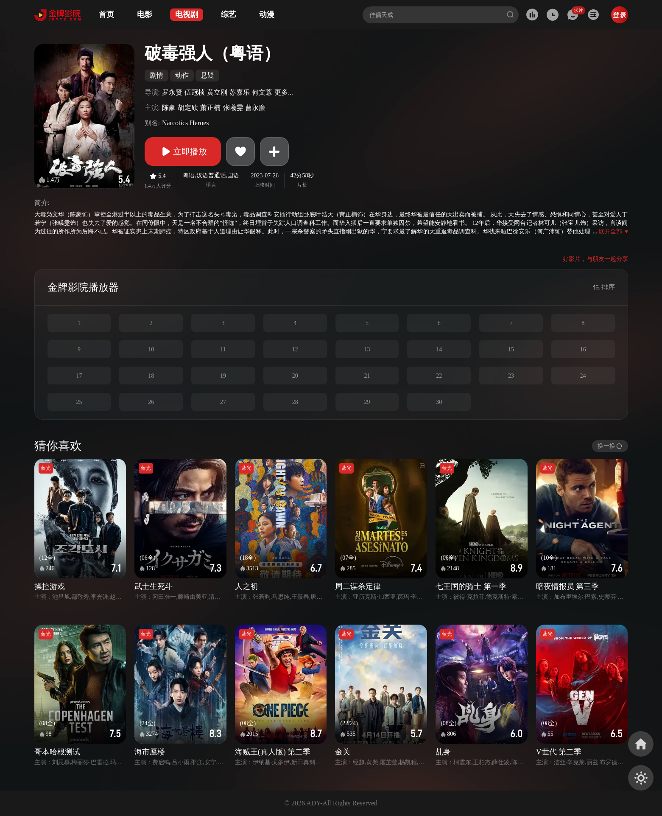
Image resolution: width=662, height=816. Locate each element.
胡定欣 (188, 107)
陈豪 (169, 107)
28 (295, 402)
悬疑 (207, 75)
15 (511, 349)
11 (223, 349)
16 (583, 349)
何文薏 (262, 92)
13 (367, 349)
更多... (283, 92)
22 (439, 376)
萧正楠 (210, 107)
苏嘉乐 (239, 92)
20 (295, 376)
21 (367, 376)
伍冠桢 (194, 92)
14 (439, 349)
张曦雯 (233, 107)
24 (583, 376)
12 (295, 349)
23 (511, 376)
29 (367, 402)
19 (223, 376)
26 (151, 402)
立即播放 (183, 151)
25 (79, 402)
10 (151, 349)
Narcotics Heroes (185, 122)
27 (223, 402)
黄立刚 (217, 92)
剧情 (156, 75)
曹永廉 (255, 107)
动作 (182, 75)
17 (79, 376)
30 (439, 402)
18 (151, 376)
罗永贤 (172, 92)
